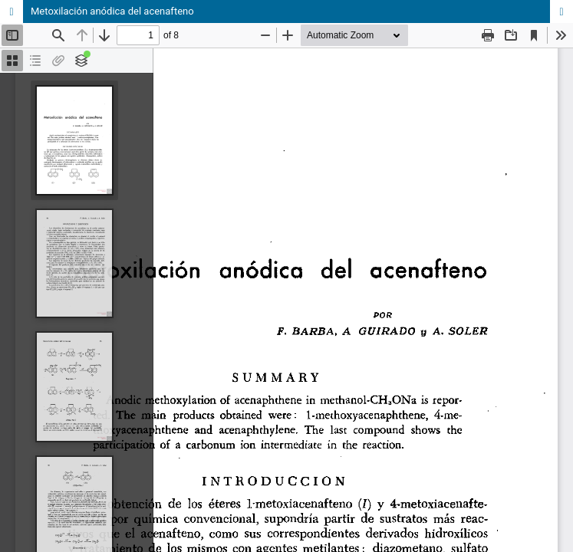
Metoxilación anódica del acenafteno (112, 11)
